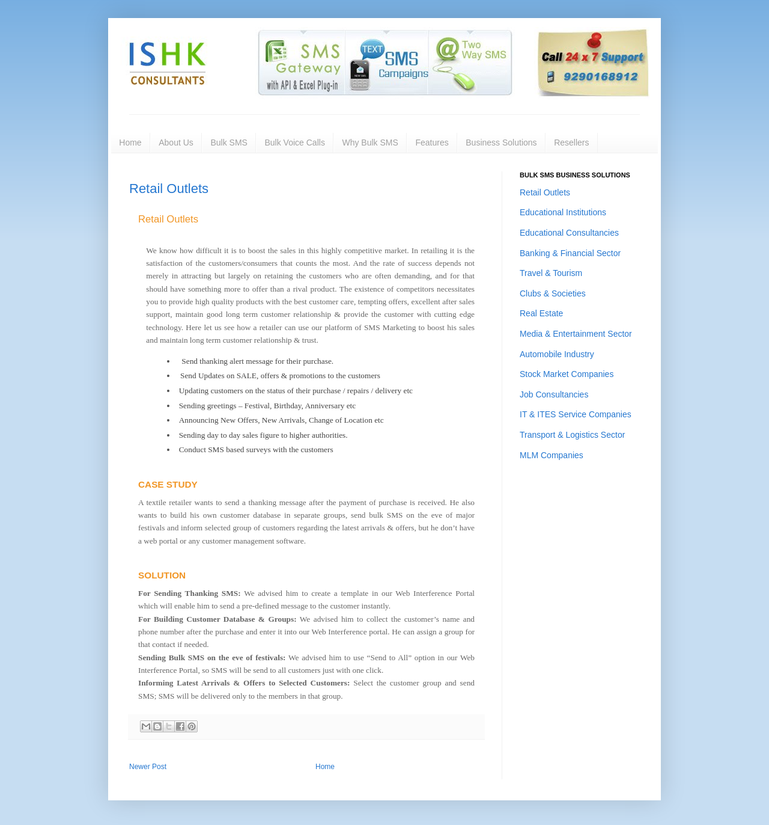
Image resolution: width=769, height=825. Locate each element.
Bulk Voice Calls (295, 142)
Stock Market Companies (566, 374)
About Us (176, 142)
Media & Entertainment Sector (576, 334)
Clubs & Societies (553, 293)
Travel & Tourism (551, 273)
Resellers (571, 142)
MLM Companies (551, 455)
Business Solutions (501, 142)
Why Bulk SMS (370, 142)
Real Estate (541, 313)
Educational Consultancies (569, 233)
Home (130, 142)
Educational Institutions (563, 212)
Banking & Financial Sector (570, 253)
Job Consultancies (554, 394)
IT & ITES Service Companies (575, 414)
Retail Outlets (168, 188)
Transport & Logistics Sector (572, 435)
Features (431, 142)
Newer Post (147, 766)
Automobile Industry (557, 354)
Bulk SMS (228, 142)
